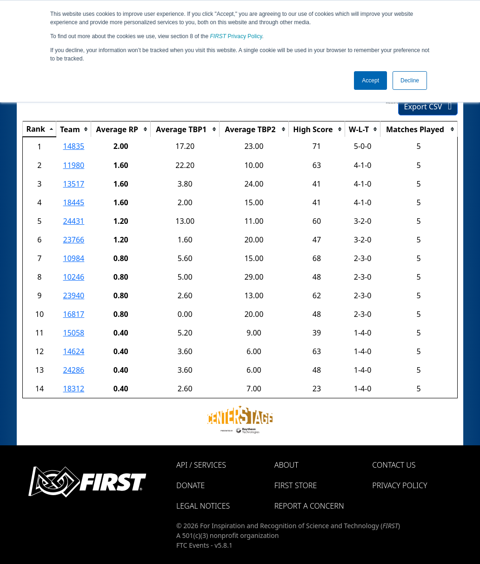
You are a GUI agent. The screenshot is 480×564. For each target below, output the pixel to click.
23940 (73, 295)
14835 (73, 146)
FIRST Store (295, 485)
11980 (73, 165)
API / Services (201, 465)
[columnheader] (39, 129)
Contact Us (393, 465)
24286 (73, 370)
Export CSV (428, 106)
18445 (73, 202)
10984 (73, 258)
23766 (73, 240)
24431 (73, 221)
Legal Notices (203, 506)
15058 (73, 333)
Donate (190, 485)
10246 (73, 277)
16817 (73, 314)
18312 (73, 388)
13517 (73, 184)
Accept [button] (370, 80)
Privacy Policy (236, 36)
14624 (73, 351)
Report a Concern (309, 506)
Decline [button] (409, 80)
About (286, 465)
